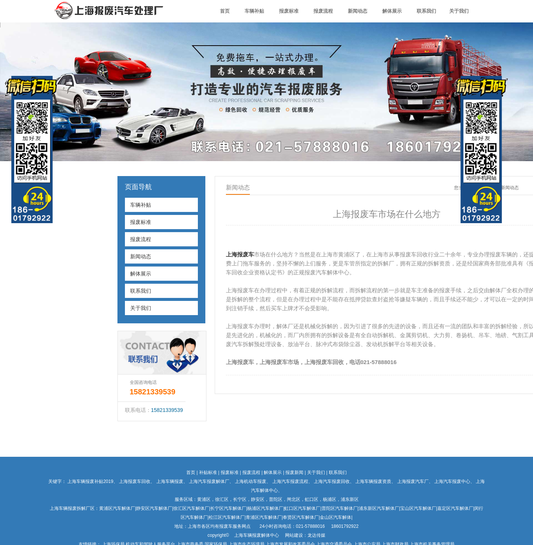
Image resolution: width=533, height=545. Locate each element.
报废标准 (288, 11)
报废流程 (323, 11)
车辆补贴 (254, 11)
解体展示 (392, 11)
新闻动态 (357, 11)
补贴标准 (208, 472)
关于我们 (459, 11)
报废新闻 (294, 472)
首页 (225, 11)
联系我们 (426, 11)
